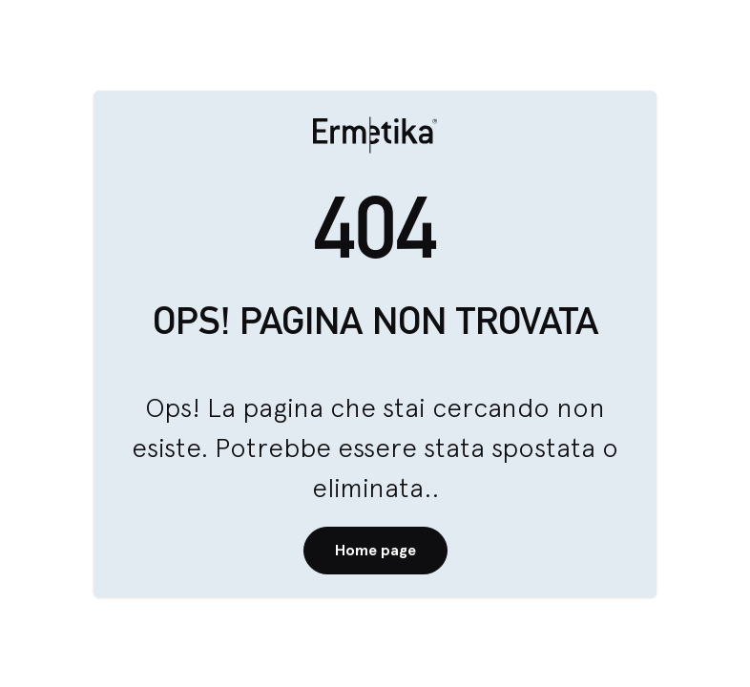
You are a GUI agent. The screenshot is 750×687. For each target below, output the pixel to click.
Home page (375, 550)
